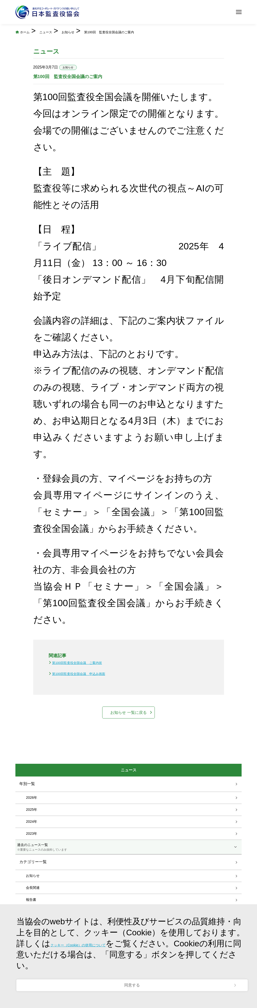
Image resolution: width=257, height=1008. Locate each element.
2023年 (31, 861)
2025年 (31, 837)
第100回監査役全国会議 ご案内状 (77, 674)
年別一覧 (27, 811)
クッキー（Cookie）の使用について (118, 927)
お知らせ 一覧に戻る (128, 732)
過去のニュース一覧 (128, 874)
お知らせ (118, 31)
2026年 (31, 825)
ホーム (38, 31)
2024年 (31, 849)
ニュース (76, 31)
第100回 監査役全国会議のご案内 (73, 41)
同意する (132, 977)
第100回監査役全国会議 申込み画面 (78, 685)
